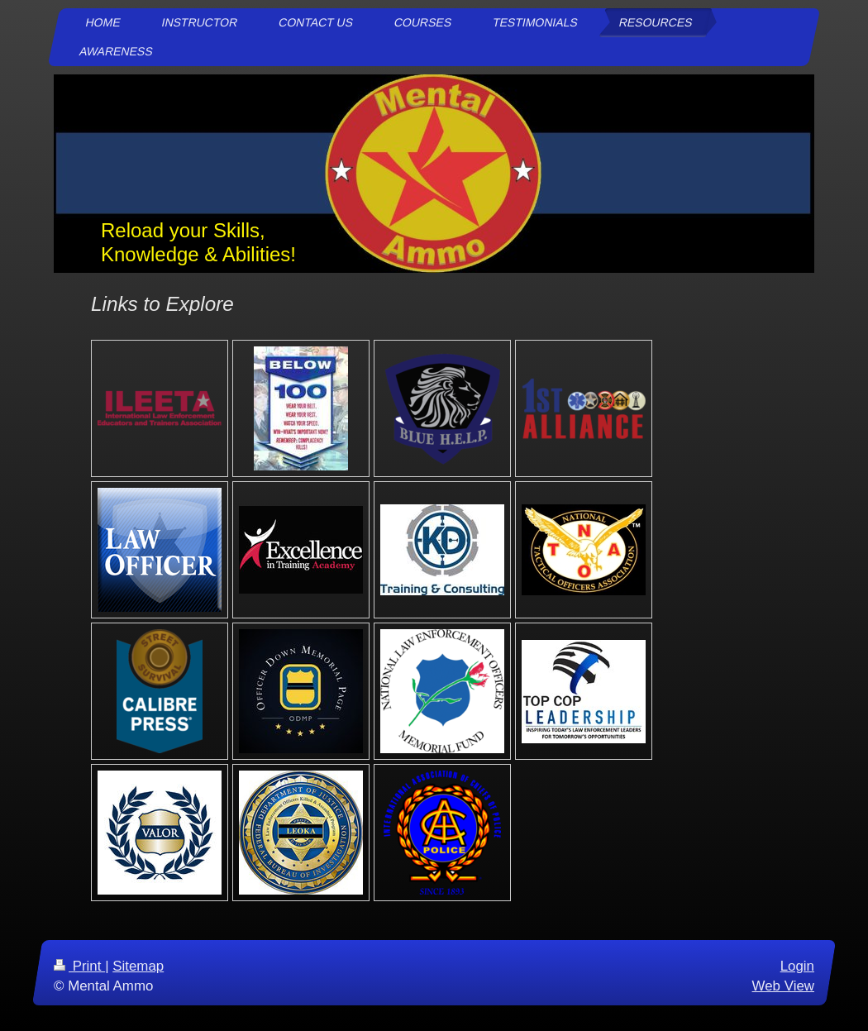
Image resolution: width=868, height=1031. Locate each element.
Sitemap (138, 966)
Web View (783, 986)
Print (79, 966)
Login (797, 966)
